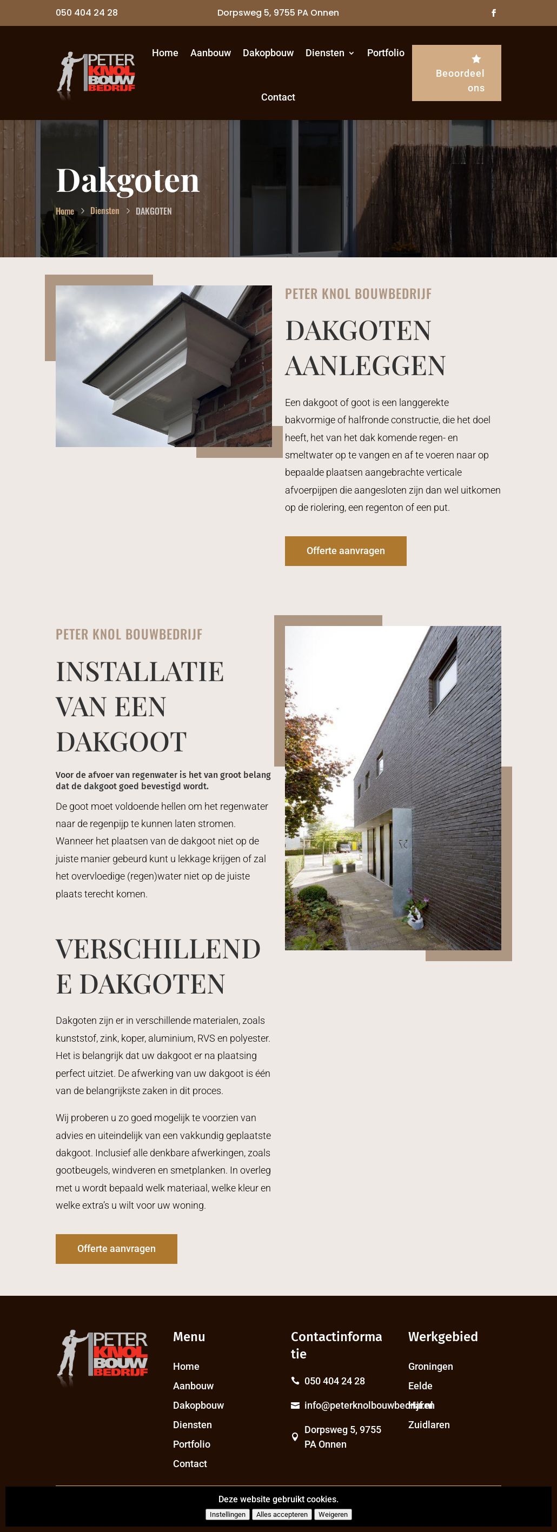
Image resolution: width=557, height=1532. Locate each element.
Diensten (325, 52)
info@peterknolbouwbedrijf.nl (368, 1405)
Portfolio (386, 52)
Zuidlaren (429, 1424)
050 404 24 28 (87, 12)
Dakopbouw (268, 52)
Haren (421, 1405)
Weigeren (333, 1514)
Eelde (420, 1385)
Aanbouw (210, 52)
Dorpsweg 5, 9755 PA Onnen (278, 12)
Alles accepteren (282, 1514)
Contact (278, 97)
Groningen (430, 1366)
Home (165, 52)
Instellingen (228, 1514)
